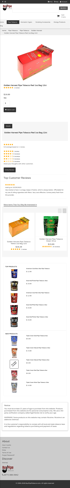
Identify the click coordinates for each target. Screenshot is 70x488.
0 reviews (16, 154)
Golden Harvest (36, 30)
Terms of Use (6, 453)
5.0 (5, 147)
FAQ (50, 2)
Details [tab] (8, 126)
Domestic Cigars (26, 22)
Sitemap (5, 463)
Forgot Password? (8, 455)
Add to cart (10, 110)
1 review (17, 88)
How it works (6, 445)
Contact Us (6, 447)
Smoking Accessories (43, 22)
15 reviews (56, 247)
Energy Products (59, 22)
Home (4, 30)
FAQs (4, 450)
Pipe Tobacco (12, 22)
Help (56, 2)
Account (63, 2)
